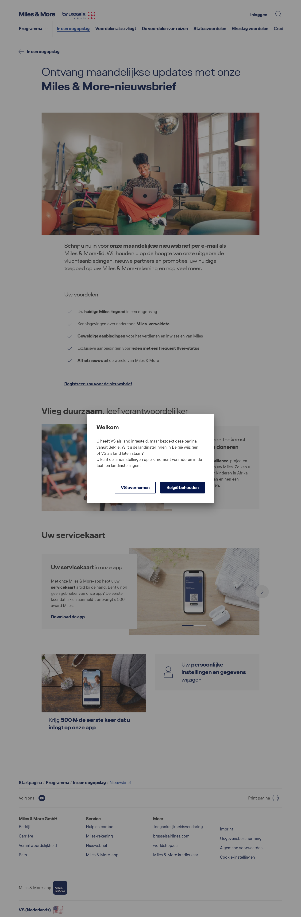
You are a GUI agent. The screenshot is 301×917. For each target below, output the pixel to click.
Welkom (107, 427)
